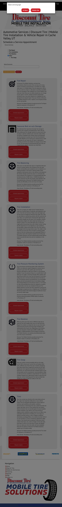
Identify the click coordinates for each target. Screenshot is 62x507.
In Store (25, 10)
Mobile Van (35, 10)
